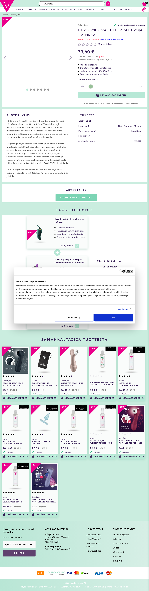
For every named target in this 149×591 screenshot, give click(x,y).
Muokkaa (74, 317)
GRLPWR (117, 561)
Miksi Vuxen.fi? (93, 539)
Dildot (116, 548)
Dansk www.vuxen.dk (117, 587)
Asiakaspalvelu (93, 534)
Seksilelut (117, 539)
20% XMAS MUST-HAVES (112, 39)
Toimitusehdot (93, 551)
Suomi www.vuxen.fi (70, 587)
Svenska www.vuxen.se (46, 587)
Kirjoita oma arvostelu (76, 197)
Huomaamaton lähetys (93, 545)
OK (113, 317)
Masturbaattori (120, 543)
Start (5, 15)
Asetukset (123, 309)
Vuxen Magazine (121, 534)
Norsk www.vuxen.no (94, 587)
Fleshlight (117, 556)
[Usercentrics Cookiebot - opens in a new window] (121, 272)
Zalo (20, 15)
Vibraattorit (119, 552)
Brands (13, 15)
